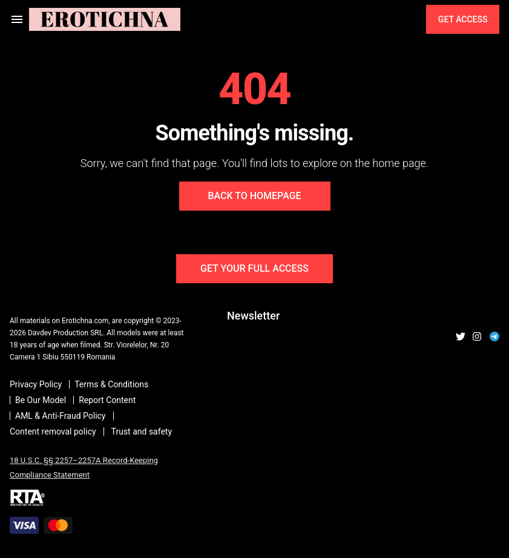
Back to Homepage (254, 196)
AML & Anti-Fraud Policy (60, 416)
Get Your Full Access (254, 268)
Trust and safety (141, 431)
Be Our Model (40, 400)
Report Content (107, 400)
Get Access (462, 19)
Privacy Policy (36, 384)
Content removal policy (53, 431)
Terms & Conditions (111, 384)
